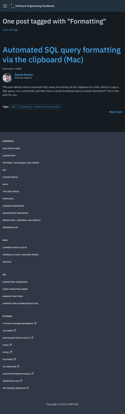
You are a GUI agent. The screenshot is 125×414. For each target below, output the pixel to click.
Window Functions (13, 296)
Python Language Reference (19, 323)
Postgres (9, 359)
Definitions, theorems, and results (22, 220)
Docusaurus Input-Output (18, 337)
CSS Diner (9, 330)
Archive (7, 262)
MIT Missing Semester (15, 388)
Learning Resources (13, 206)
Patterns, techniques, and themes (21, 163)
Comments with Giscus (15, 247)
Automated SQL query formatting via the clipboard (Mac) (62, 54)
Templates (8, 198)
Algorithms (9, 155)
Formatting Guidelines (15, 282)
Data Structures (11, 148)
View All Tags (10, 29)
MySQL (7, 352)
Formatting (25, 106)
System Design (10, 177)
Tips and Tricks (11, 191)
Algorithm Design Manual (18, 373)
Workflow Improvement (47, 106)
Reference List (10, 227)
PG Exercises (11, 366)
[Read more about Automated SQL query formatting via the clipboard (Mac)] (115, 111)
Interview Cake (12, 381)
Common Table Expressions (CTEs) (20, 303)
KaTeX (7, 345)
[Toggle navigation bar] (5, 5)
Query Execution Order (15, 289)
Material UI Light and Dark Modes (20, 254)
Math (5, 184)
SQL (14, 106)
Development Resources (15, 213)
